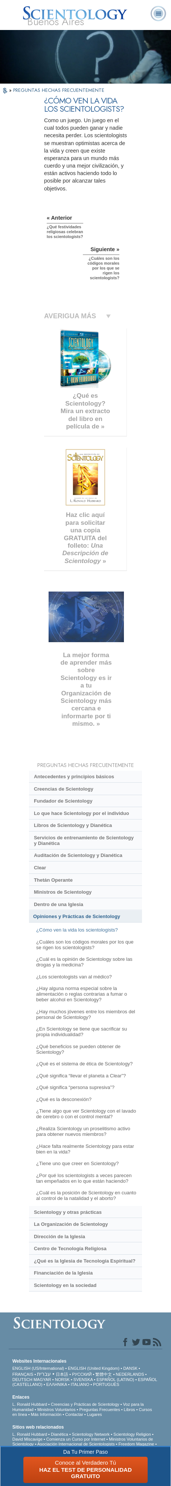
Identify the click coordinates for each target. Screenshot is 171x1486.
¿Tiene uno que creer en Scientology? (77, 1163)
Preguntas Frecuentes (99, 1409)
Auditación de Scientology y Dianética (78, 855)
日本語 (62, 1374)
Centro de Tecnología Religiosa (70, 1248)
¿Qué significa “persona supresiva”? (75, 1087)
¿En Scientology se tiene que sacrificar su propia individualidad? (81, 1031)
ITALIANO (80, 1384)
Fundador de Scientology (63, 801)
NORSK (62, 1379)
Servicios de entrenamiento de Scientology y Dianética (84, 840)
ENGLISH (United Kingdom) (93, 1368)
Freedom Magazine (136, 1444)
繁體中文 (103, 1374)
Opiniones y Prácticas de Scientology (76, 916)
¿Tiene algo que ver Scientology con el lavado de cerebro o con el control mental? (86, 1113)
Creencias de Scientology (63, 789)
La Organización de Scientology (71, 1224)
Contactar (74, 1414)
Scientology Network (91, 1434)
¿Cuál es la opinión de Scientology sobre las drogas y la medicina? (84, 962)
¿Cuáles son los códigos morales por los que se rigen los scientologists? (84, 944)
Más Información (46, 1414)
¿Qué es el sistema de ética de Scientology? (84, 1064)
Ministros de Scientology (63, 892)
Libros (129, 1409)
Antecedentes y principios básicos (74, 776)
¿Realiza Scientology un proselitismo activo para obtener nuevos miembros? (83, 1131)
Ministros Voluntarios (56, 1409)
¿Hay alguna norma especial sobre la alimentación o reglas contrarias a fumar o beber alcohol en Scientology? (81, 994)
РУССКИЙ (82, 1374)
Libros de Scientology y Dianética (73, 825)
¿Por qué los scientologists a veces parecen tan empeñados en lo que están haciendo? (83, 1178)
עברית (44, 1374)
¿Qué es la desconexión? (64, 1099)
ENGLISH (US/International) (38, 1368)
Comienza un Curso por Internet (75, 1439)
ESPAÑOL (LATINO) (115, 1379)
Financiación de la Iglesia (63, 1273)
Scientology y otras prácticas (68, 1212)
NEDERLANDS (130, 1374)
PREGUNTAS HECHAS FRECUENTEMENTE (58, 90)
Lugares (94, 1414)
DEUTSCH (22, 1379)
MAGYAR (42, 1379)
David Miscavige (27, 1439)
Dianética (59, 1434)
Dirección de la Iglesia (59, 1236)
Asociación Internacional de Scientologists (76, 1444)
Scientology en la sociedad (65, 1285)
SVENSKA (83, 1379)
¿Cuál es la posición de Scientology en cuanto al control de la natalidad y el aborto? (86, 1195)
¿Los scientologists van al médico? (74, 977)
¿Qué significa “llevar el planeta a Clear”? (81, 1076)
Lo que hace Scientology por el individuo (81, 813)
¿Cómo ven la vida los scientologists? (77, 930)
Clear (40, 867)
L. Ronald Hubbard (29, 1404)
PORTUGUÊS (106, 1384)
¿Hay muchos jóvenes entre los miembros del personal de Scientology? (85, 1014)
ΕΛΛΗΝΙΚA (56, 1384)
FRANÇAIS (23, 1374)
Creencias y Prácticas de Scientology (85, 1404)
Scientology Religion (132, 1434)
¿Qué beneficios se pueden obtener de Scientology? (78, 1049)
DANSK (130, 1368)
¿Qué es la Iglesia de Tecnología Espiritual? (85, 1261)
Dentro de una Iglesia (58, 904)
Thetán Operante (53, 880)
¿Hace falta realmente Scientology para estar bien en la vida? (85, 1149)
